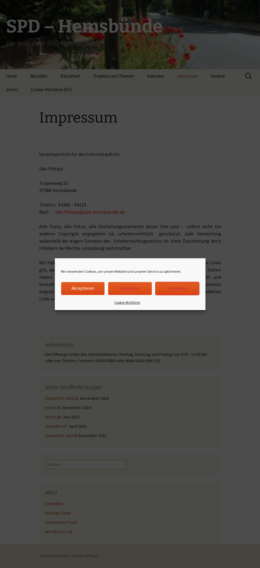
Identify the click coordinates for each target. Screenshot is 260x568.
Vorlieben (177, 288)
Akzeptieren (82, 288)
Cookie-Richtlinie (127, 302)
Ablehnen (130, 288)
